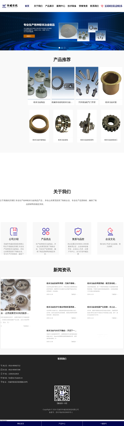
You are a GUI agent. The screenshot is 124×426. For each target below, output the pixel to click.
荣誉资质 (83, 6)
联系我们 (94, 6)
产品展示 (49, 6)
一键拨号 (103, 424)
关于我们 (38, 6)
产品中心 (62, 424)
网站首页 (20, 424)
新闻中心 (60, 6)
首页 (27, 6)
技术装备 (72, 6)
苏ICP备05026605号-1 (64, 416)
